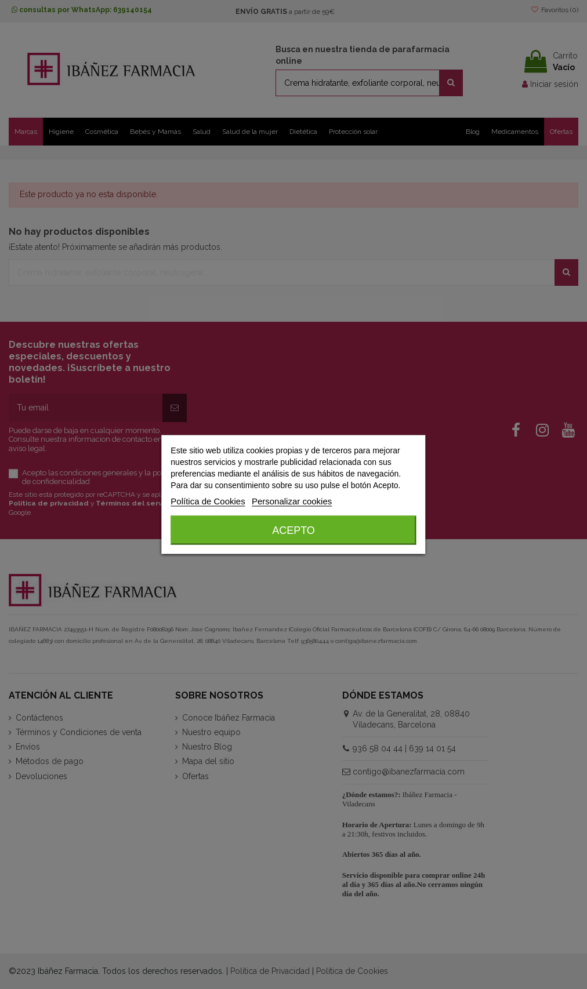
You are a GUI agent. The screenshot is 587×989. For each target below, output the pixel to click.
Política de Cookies (208, 501)
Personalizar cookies (292, 501)
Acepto (293, 530)
